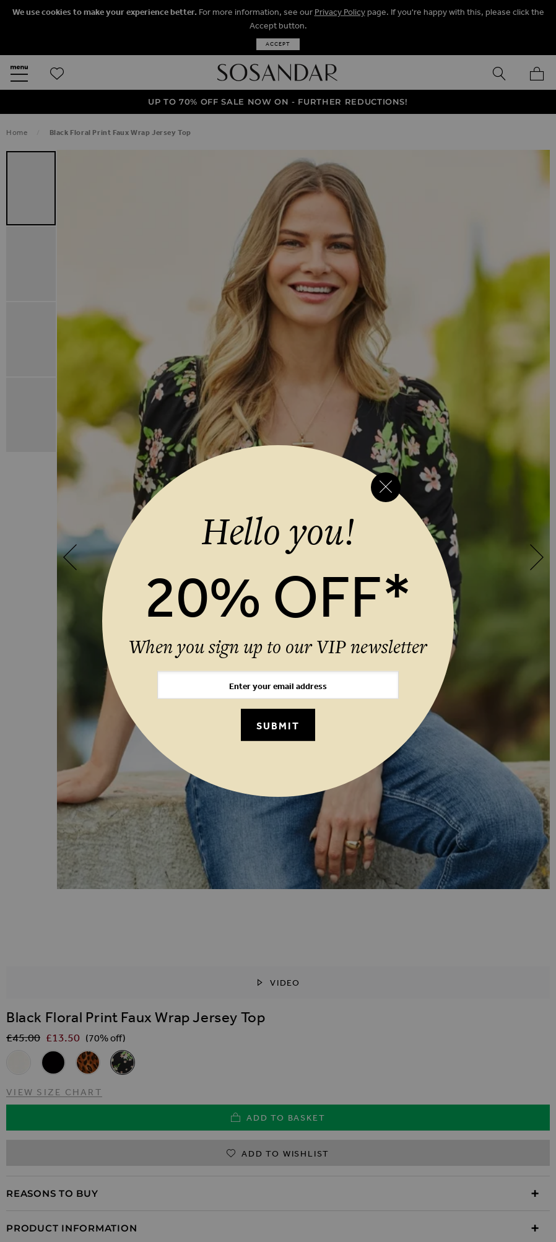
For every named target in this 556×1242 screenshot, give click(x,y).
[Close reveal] (386, 487)
